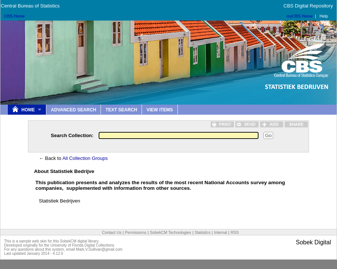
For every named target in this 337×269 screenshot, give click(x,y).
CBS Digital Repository (308, 6)
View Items (159, 109)
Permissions (135, 232)
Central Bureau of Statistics (30, 6)
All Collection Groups (85, 158)
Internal (220, 232)
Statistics (202, 232)
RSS (235, 232)
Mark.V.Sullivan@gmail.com (99, 249)
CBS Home (14, 16)
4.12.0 (58, 253)
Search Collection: (72, 135)
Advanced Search (73, 109)
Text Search (121, 109)
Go (268, 135)
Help (323, 16)
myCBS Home (300, 16)
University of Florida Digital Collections (82, 245)
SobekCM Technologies (170, 232)
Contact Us (111, 232)
